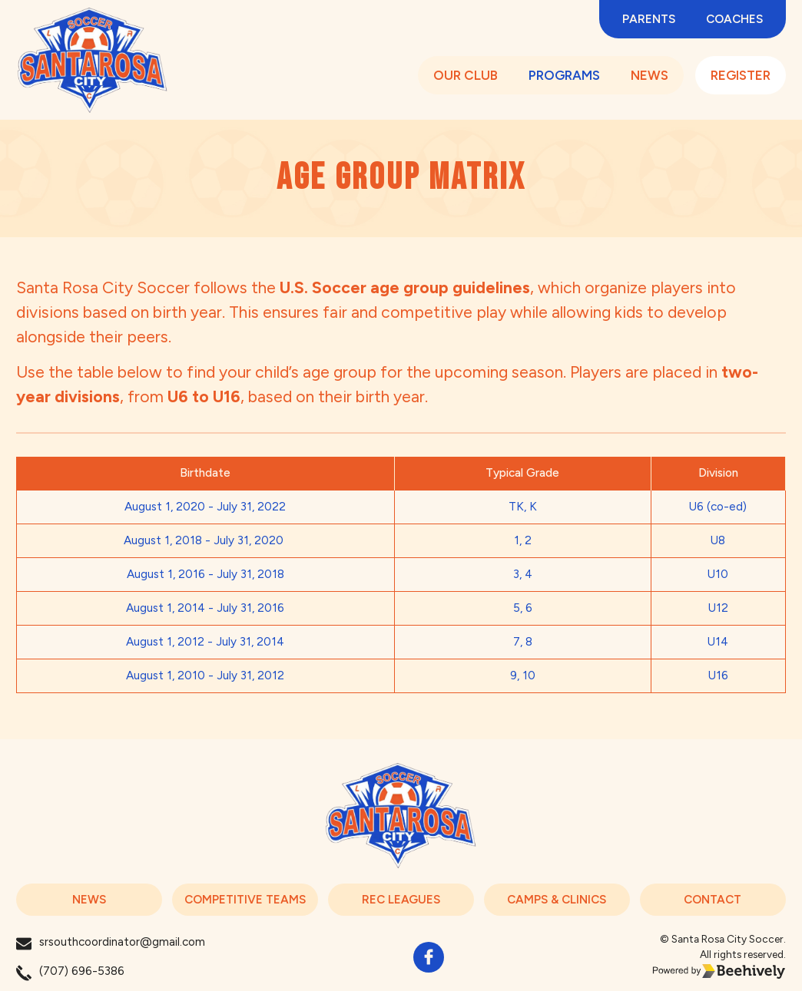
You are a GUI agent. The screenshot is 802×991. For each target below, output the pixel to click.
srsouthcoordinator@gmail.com (122, 941)
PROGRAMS (564, 76)
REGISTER (741, 76)
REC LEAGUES (401, 899)
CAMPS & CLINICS (556, 899)
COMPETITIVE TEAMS (245, 899)
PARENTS (648, 19)
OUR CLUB (465, 76)
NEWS (649, 76)
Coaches (734, 19)
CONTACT (712, 899)
